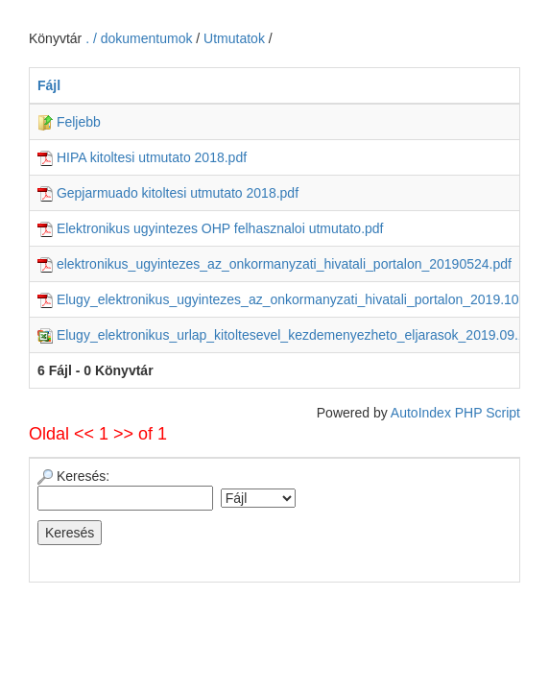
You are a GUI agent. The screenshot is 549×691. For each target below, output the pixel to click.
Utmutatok (234, 38)
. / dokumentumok (140, 38)
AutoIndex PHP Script (455, 412)
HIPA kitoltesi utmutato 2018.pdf (142, 157)
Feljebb (69, 122)
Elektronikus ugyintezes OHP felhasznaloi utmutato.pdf (210, 228)
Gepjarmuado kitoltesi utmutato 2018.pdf (167, 193)
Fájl (48, 85)
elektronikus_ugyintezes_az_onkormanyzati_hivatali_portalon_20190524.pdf (274, 264)
